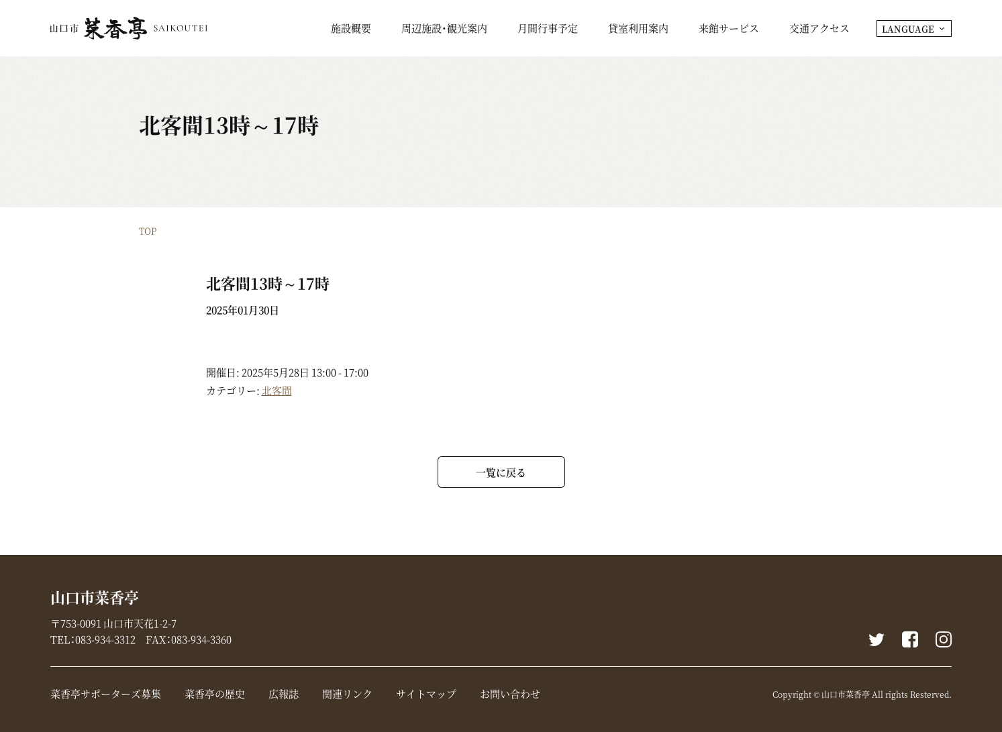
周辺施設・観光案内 (444, 29)
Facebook (910, 639)
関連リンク (347, 693)
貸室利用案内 (638, 29)
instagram (944, 639)
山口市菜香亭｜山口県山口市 (128, 28)
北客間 (277, 390)
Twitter (876, 639)
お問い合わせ (510, 693)
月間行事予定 (547, 29)
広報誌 (283, 693)
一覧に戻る (501, 472)
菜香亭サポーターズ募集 (105, 693)
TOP (147, 230)
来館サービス (729, 29)
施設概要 (351, 29)
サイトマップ (426, 693)
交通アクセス (819, 29)
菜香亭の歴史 (215, 693)
